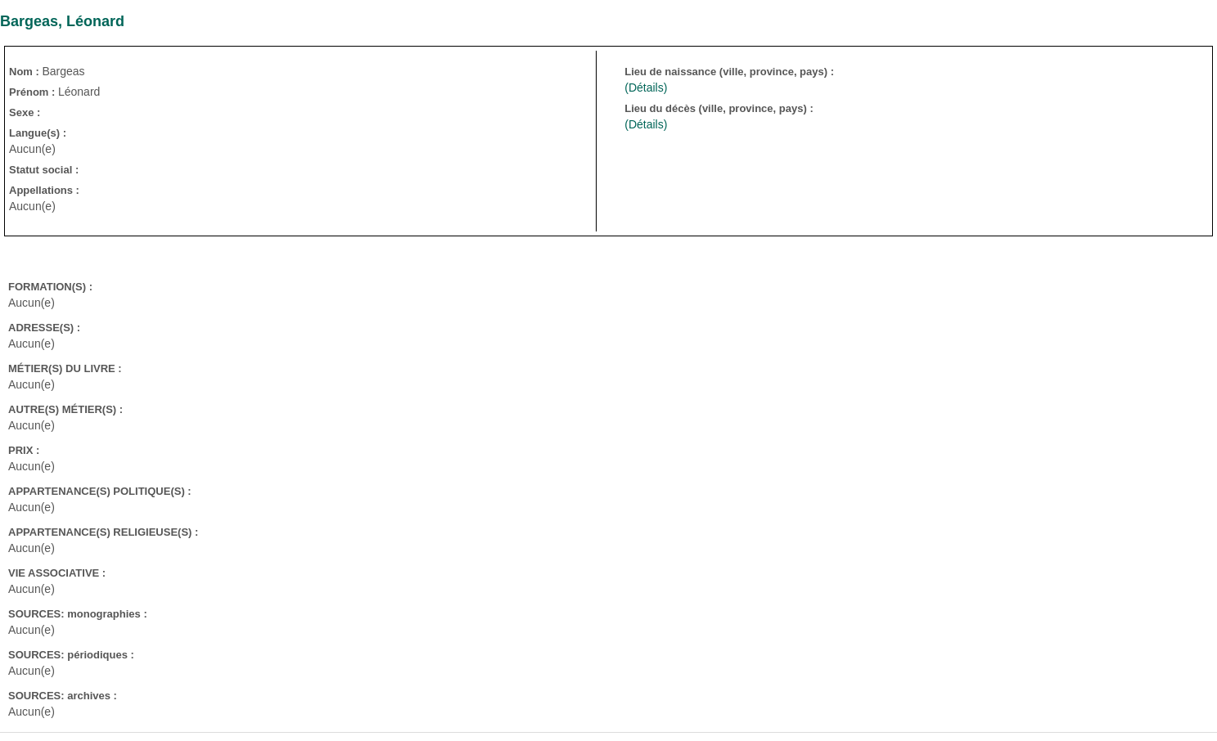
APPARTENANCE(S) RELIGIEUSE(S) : (103, 532)
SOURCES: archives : (62, 695)
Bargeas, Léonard (62, 21)
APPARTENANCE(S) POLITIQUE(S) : (100, 491)
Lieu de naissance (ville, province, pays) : (730, 71)
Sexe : (24, 112)
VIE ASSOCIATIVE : (57, 573)
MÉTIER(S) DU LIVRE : (65, 368)
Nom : (25, 71)
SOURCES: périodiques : (71, 655)
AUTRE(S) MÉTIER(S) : (65, 409)
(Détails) (645, 87)
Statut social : (44, 170)
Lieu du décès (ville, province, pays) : (720, 108)
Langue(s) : (37, 133)
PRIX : (23, 450)
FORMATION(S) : (50, 287)
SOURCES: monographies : (77, 614)
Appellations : (44, 190)
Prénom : (33, 92)
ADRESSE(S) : (44, 327)
